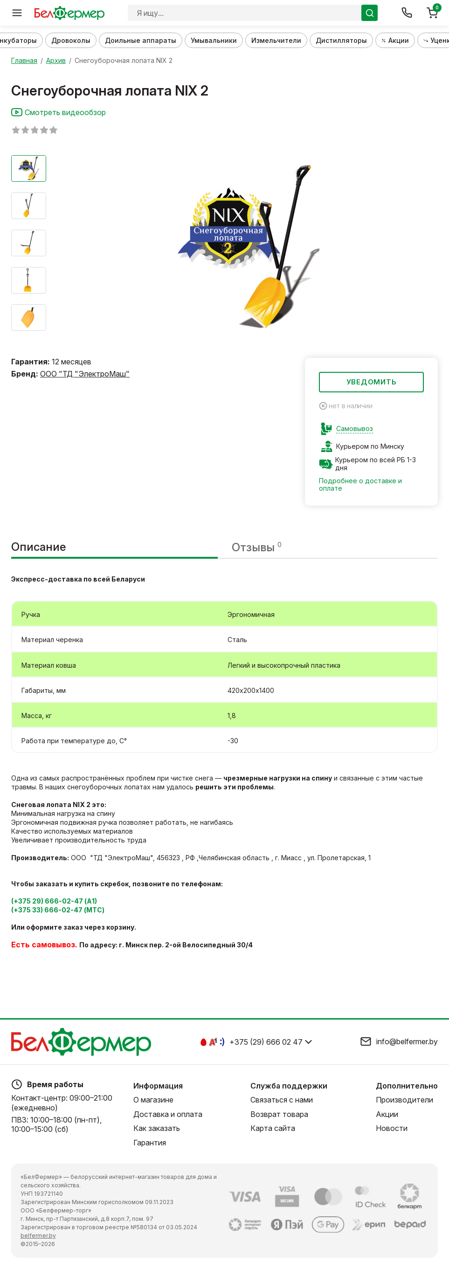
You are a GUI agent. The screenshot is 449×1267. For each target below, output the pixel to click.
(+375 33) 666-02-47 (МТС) (57, 910)
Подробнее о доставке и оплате (360, 484)
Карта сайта (272, 1128)
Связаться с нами (281, 1099)
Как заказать (156, 1128)
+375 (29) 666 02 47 (266, 1042)
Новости (392, 1128)
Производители (404, 1099)
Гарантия (149, 1142)
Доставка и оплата (167, 1114)
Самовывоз (354, 428)
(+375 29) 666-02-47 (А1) (54, 901)
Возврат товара (279, 1114)
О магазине (153, 1099)
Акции (387, 1114)
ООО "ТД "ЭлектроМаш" (85, 373)
